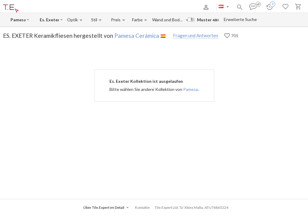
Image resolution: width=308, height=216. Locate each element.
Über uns (36, 7)
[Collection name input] (49, 19)
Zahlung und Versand (63, 7)
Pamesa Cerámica (136, 35)
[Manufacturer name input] (18, 19)
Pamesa (190, 89)
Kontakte (90, 7)
